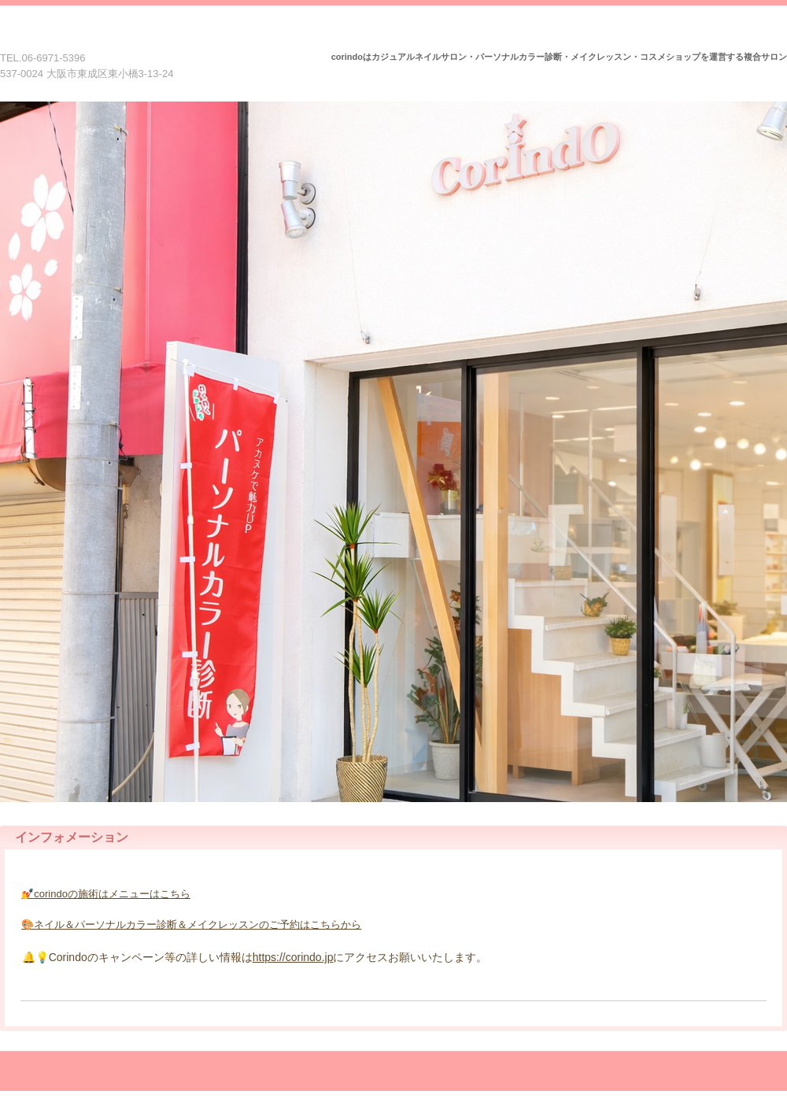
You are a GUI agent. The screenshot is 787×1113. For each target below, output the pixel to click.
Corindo (97, 37)
